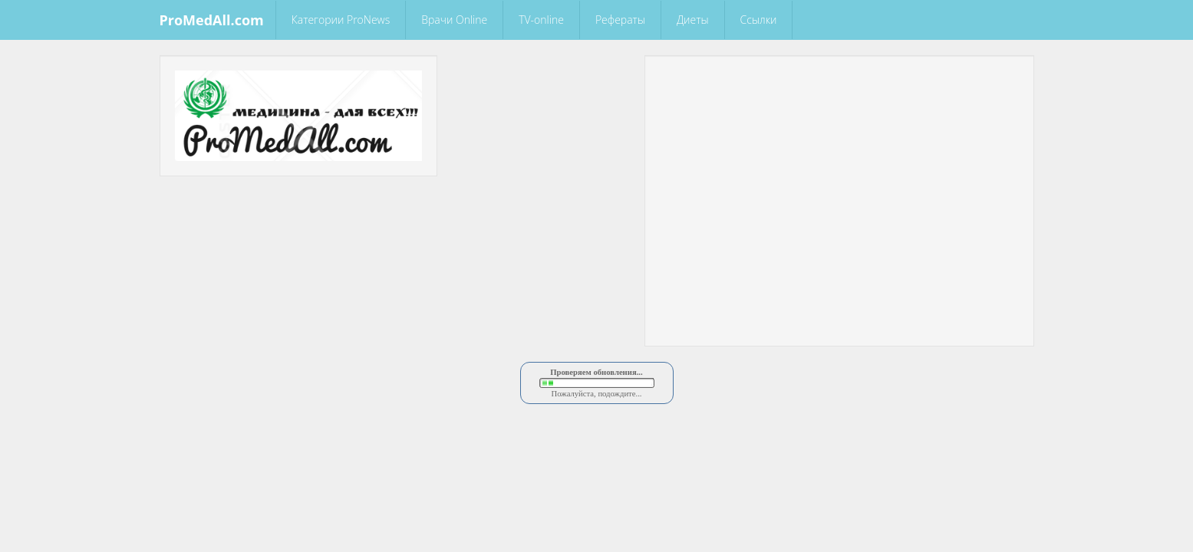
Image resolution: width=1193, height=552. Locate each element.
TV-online (541, 19)
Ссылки (758, 19)
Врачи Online (454, 19)
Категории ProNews (341, 19)
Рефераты (620, 19)
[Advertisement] (839, 94)
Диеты (693, 19)
